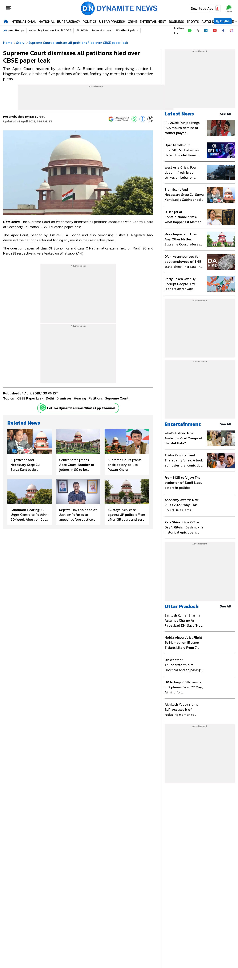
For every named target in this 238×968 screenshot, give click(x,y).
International (23, 21)
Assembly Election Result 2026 (50, 30)
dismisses (63, 398)
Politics (90, 21)
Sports (192, 21)
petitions (96, 398)
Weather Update (127, 30)
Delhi (50, 398)
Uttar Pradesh (112, 21)
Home (7, 42)
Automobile (211, 21)
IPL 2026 (82, 30)
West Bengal (16, 30)
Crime (132, 21)
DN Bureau (37, 116)
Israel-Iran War (102, 30)
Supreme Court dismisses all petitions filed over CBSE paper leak (78, 42)
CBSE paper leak (30, 398)
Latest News (179, 113)
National (47, 21)
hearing (80, 398)
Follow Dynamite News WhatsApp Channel (81, 407)
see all (227, 113)
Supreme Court (116, 398)
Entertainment (153, 21)
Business (176, 21)
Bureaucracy (68, 21)
